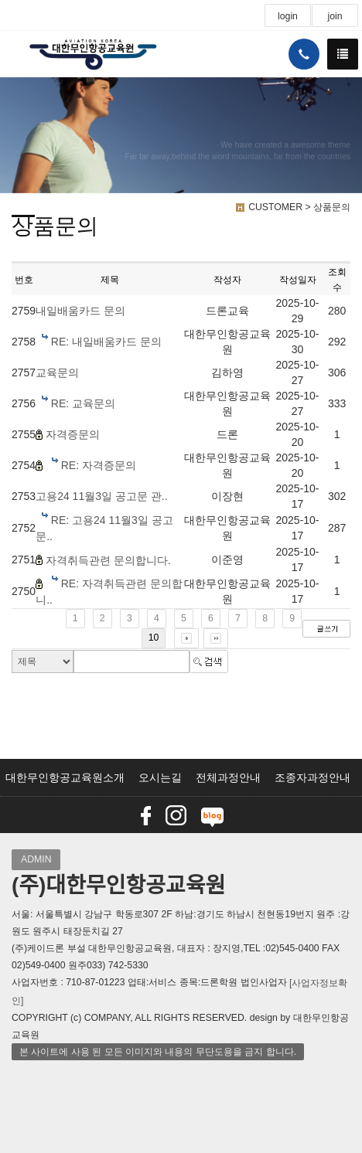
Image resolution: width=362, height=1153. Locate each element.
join (334, 16)
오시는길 (160, 777)
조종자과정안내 (312, 777)
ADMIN (36, 859)
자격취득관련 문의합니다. (108, 560)
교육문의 (57, 372)
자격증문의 (73, 434)
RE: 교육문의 (83, 403)
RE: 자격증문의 (98, 465)
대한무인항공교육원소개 (65, 777)
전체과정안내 (228, 777)
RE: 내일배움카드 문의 (106, 341)
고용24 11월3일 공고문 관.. (101, 496)
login (288, 16)
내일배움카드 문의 (80, 310)
